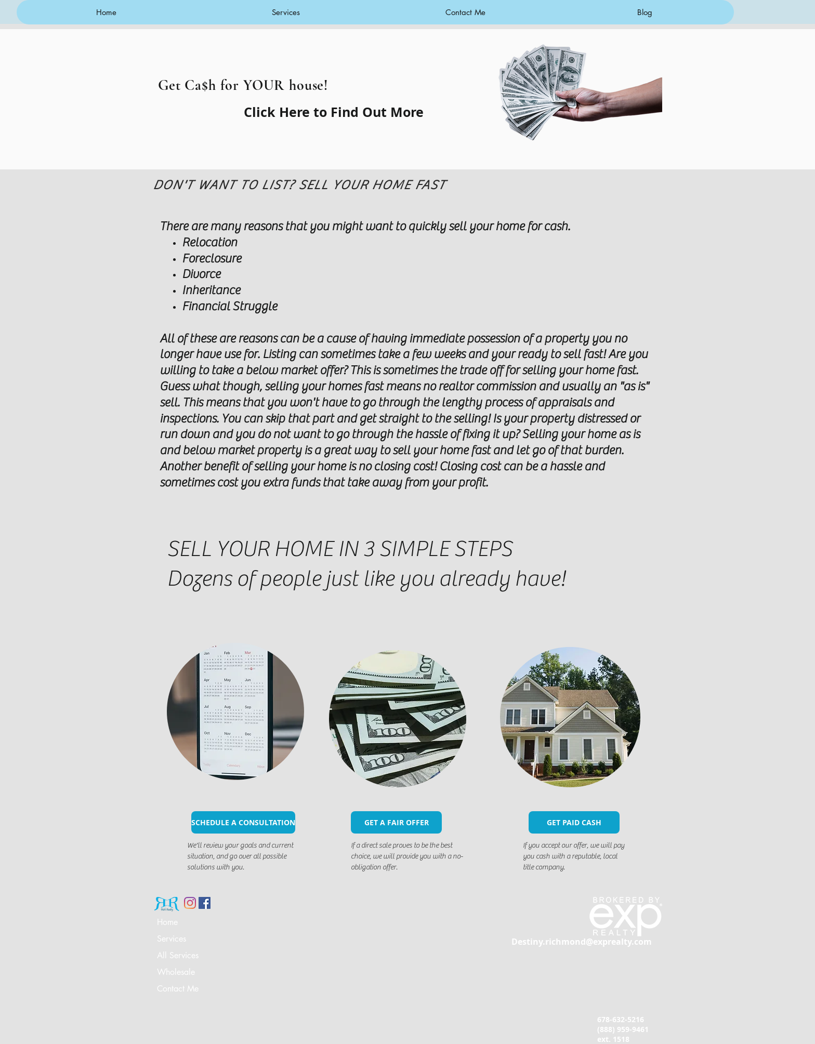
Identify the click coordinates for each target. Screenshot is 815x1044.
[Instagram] (190, 903)
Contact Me (178, 988)
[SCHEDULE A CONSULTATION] (243, 822)
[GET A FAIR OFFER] (396, 822)
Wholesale (176, 972)
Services (171, 938)
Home (167, 922)
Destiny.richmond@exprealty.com (581, 941)
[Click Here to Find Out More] (334, 111)
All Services (178, 955)
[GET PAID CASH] (574, 822)
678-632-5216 (620, 1019)
